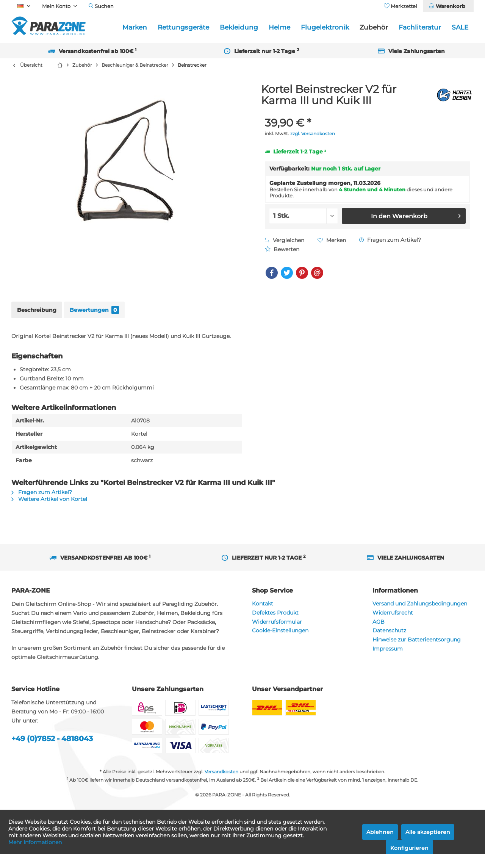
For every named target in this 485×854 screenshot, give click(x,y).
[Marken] (134, 27)
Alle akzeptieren (427, 832)
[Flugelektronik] (325, 27)
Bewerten (282, 249)
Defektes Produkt (275, 612)
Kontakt (262, 603)
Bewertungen (94, 310)
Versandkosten (221, 771)
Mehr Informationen (35, 842)
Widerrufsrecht (392, 612)
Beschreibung (36, 310)
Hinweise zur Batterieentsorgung (416, 639)
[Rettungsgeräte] (183, 27)
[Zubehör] (373, 27)
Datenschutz (389, 630)
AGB (378, 621)
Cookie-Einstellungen (280, 630)
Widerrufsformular (277, 621)
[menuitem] (448, 6)
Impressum (387, 648)
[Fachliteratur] (419, 27)
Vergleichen (284, 240)
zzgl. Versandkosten (312, 133)
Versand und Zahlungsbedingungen (419, 603)
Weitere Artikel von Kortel (49, 499)
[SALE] (460, 27)
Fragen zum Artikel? (390, 239)
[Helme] (279, 27)
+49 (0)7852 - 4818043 (52, 738)
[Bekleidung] (238, 27)
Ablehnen (380, 832)
